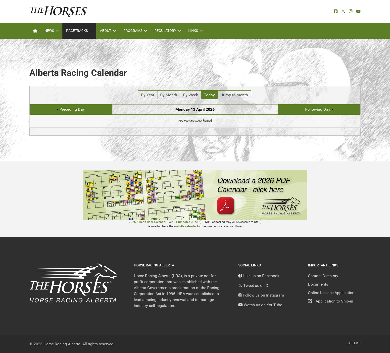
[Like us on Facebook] (258, 275)
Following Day (317, 109)
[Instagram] (350, 11)
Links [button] (195, 31)
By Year (147, 95)
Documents (318, 284)
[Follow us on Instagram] (261, 295)
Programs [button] (135, 31)
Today (209, 95)
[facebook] (336, 11)
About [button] (108, 31)
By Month (168, 95)
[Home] (35, 31)
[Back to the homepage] (58, 11)
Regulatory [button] (167, 31)
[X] (343, 11)
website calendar (185, 226)
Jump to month (234, 95)
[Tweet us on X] (253, 285)
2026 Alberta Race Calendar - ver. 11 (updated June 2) (165, 222)
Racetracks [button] (79, 31)
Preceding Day (72, 109)
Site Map (354, 343)
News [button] (52, 31)
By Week (190, 95)
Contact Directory (323, 275)
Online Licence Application (331, 292)
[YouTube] (358, 11)
